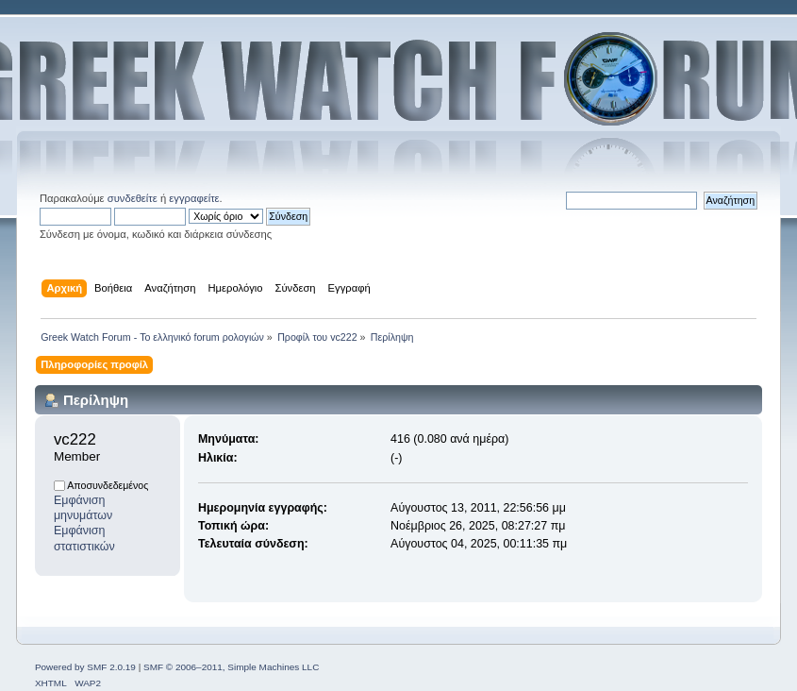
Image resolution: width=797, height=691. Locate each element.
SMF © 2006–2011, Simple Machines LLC (231, 667)
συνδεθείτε (133, 198)
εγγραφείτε (194, 198)
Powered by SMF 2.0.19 (85, 667)
